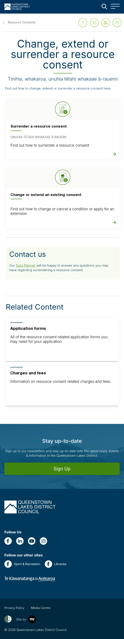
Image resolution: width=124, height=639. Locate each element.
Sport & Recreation (22, 564)
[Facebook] (8, 541)
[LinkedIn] (20, 541)
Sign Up (62, 468)
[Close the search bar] (104, 6)
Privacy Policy (14, 608)
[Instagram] (43, 541)
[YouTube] (31, 541)
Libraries (56, 564)
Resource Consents (21, 22)
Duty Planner (25, 265)
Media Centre (40, 608)
